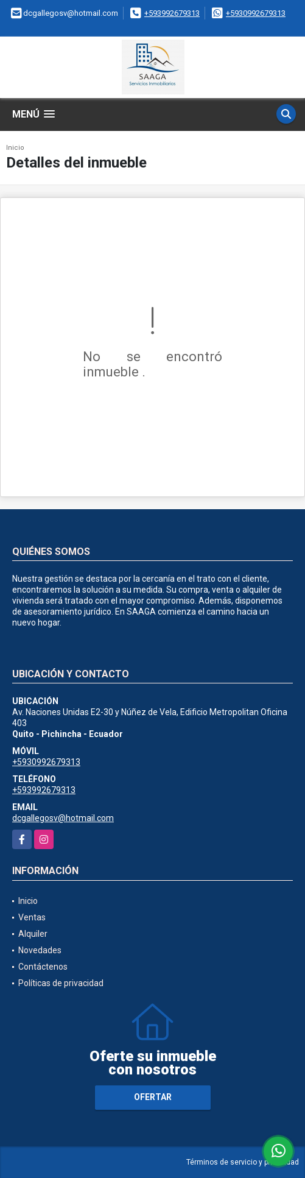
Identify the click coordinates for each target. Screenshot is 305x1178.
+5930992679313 (256, 13)
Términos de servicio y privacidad (242, 1162)
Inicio (15, 148)
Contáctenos (43, 967)
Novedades (39, 950)
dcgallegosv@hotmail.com (63, 818)
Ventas (32, 917)
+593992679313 (172, 13)
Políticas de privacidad (60, 983)
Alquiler (32, 934)
